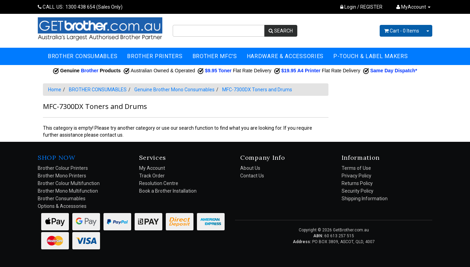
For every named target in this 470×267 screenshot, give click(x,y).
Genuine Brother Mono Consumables (174, 89)
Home (54, 89)
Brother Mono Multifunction (68, 191)
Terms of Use (356, 168)
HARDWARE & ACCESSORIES (285, 56)
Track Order (152, 175)
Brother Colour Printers (63, 168)
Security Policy (357, 191)
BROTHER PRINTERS (154, 56)
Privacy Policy (356, 175)
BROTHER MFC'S (214, 56)
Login (348, 7)
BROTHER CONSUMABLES (82, 56)
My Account (152, 168)
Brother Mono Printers (62, 175)
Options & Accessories (62, 206)
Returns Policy (357, 183)
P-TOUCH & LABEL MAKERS (370, 56)
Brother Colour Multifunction (69, 183)
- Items (401, 31)
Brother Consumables (61, 198)
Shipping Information (365, 198)
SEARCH (281, 31)
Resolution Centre (158, 183)
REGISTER (371, 7)
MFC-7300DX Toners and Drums (257, 89)
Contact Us (252, 175)
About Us (250, 168)
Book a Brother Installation (168, 191)
